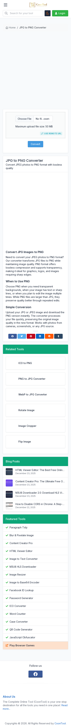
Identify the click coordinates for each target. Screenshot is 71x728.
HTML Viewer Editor (21, 550)
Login (59, 13)
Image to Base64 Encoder (24, 582)
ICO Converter (18, 605)
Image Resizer (18, 574)
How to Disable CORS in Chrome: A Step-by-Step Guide (40, 504)
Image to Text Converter (24, 558)
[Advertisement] (35, 71)
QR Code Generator (21, 629)
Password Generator (21, 598)
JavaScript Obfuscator (22, 637)
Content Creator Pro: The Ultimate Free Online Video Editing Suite (40, 481)
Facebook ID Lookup (22, 590)
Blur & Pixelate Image (22, 535)
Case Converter (19, 621)
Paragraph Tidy (18, 527)
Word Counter (18, 613)
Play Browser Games (22, 645)
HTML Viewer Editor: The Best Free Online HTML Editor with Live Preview (40, 470)
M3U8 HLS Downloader (23, 566)
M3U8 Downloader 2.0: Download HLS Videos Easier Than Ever (40, 492)
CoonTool (60, 723)
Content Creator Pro (21, 543)
